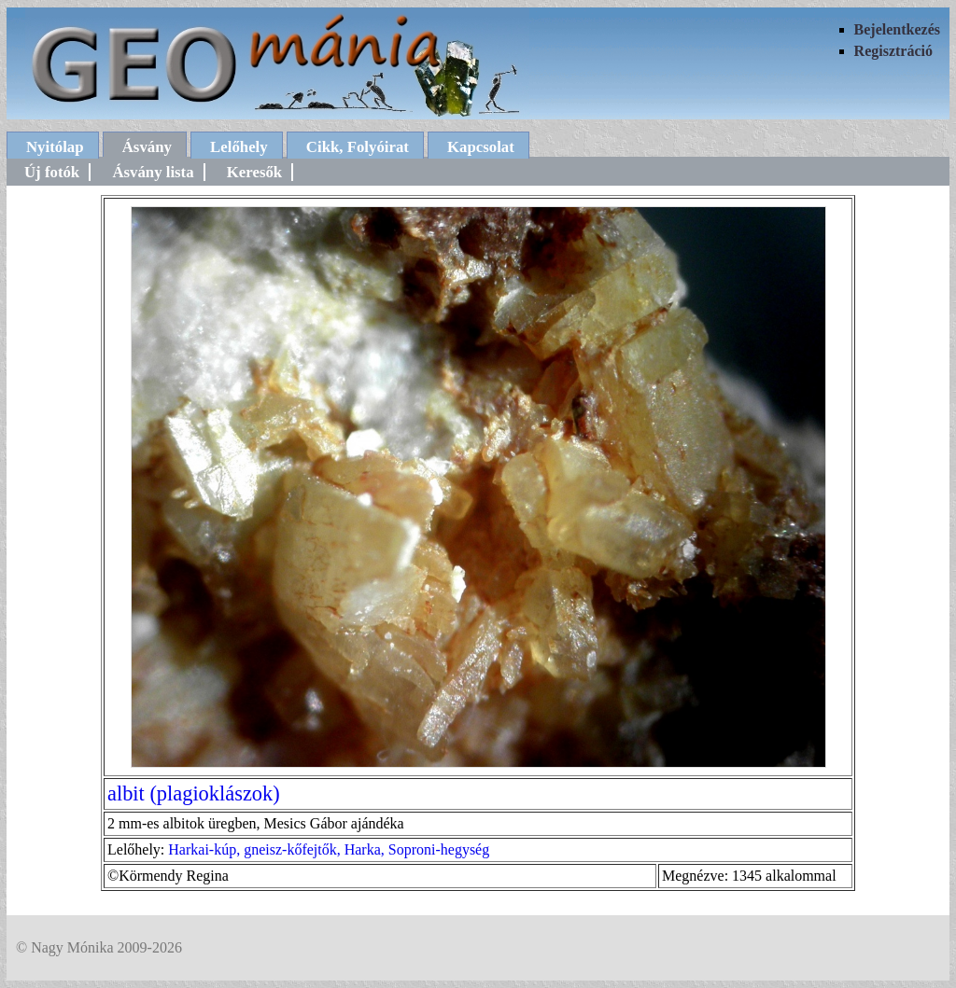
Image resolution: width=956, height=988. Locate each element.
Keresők (254, 172)
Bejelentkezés (897, 29)
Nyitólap (55, 147)
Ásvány (147, 147)
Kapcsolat (480, 147)
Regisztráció (893, 51)
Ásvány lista (152, 172)
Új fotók (51, 172)
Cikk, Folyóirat (357, 147)
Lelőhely (239, 147)
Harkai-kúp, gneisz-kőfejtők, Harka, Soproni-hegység (328, 849)
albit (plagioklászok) (193, 793)
